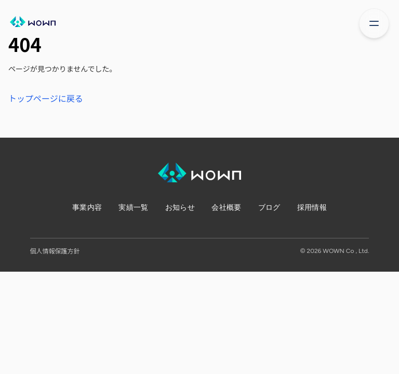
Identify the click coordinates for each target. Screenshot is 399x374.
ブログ (269, 207)
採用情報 (312, 207)
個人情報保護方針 (55, 251)
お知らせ (180, 207)
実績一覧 (133, 207)
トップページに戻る (45, 98)
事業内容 (87, 207)
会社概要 (226, 207)
